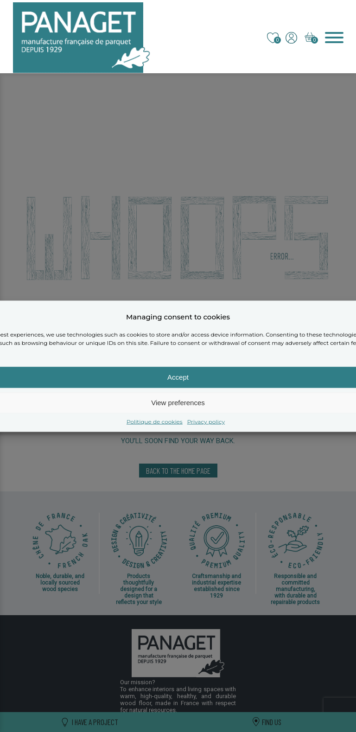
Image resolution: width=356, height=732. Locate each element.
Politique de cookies (155, 421)
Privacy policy (206, 421)
